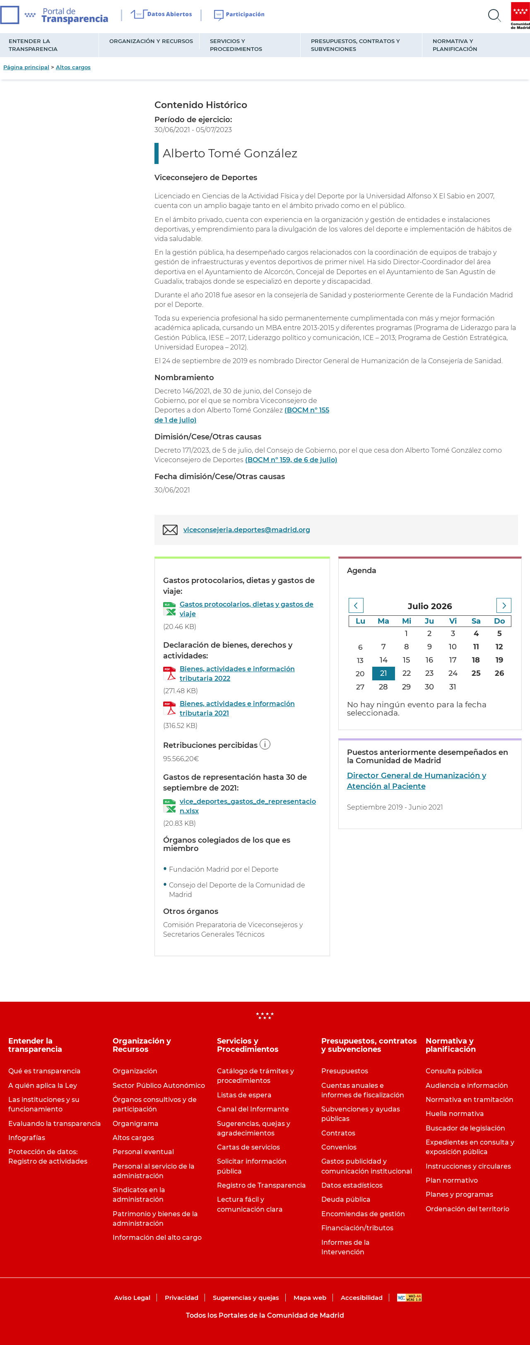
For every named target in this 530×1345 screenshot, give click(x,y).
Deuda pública (346, 1199)
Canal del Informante (253, 1109)
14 (384, 660)
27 (360, 687)
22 (406, 673)
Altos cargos (73, 67)
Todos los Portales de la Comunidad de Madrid (265, 1315)
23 (429, 673)
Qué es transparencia (44, 1071)
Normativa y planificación (455, 45)
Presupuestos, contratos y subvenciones (355, 45)
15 (406, 660)
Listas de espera (244, 1095)
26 (499, 673)
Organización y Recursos (151, 41)
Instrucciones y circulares (468, 1166)
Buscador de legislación (465, 1128)
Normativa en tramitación (469, 1100)
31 (452, 687)
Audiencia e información (467, 1085)
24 (453, 673)
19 (499, 660)
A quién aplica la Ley (42, 1085)
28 (383, 687)
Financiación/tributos (357, 1228)
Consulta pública (454, 1071)
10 (453, 646)
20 (360, 673)
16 (429, 660)
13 (360, 660)
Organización (135, 1071)
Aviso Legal (132, 1298)
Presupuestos (344, 1071)
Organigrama (136, 1124)
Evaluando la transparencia (54, 1124)
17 (453, 660)
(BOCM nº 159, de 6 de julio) (291, 460)
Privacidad (181, 1298)
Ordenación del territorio (467, 1209)
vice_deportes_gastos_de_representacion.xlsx (248, 806)
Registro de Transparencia (261, 1185)
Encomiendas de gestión (363, 1214)
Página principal (26, 67)
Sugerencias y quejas (246, 1298)
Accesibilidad (362, 1298)
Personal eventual (143, 1152)
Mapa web (310, 1298)
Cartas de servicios (248, 1147)
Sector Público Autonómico (159, 1085)
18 (476, 660)
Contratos (338, 1133)
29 (406, 687)
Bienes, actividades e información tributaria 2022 (237, 673)
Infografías (26, 1138)
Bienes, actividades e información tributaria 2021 (237, 708)
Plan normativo (452, 1180)
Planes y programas (459, 1194)
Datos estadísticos (352, 1185)
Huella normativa (455, 1114)
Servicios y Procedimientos (236, 45)
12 (499, 646)
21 (383, 673)
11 (476, 646)
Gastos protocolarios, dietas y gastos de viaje (246, 609)
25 (476, 673)
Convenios (339, 1147)
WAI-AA (409, 1298)
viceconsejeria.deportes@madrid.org (246, 530)
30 (429, 687)
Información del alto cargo (157, 1237)
